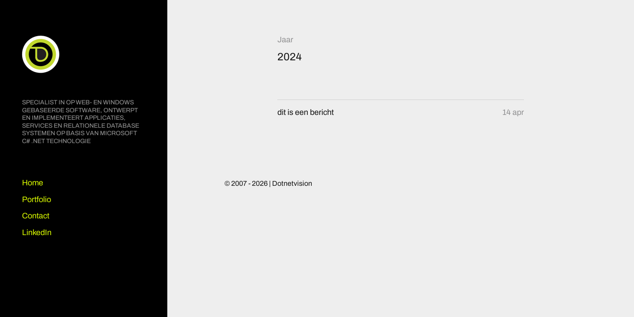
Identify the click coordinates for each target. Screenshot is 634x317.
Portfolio (36, 199)
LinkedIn (37, 232)
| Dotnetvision (290, 183)
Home (32, 182)
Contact (35, 215)
